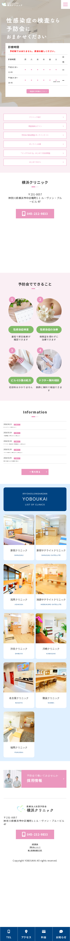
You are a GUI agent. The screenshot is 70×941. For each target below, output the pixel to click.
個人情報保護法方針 (35, 908)
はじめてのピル (35, 183)
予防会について (35, 903)
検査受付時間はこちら (37, 90)
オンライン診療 (35, 160)
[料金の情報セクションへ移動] (44, 934)
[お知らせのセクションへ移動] (61, 934)
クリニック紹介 (35, 119)
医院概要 (35, 899)
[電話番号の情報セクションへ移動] (9, 934)
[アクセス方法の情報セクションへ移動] (26, 934)
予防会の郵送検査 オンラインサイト (35, 148)
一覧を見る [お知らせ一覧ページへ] (35, 530)
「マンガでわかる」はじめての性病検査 (35, 171)
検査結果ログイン (35, 130)
